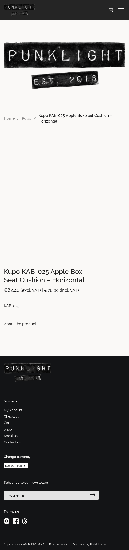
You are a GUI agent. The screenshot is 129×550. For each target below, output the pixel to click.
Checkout (11, 416)
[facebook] (16, 521)
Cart (7, 423)
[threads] (24, 521)
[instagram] (6, 521)
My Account (13, 410)
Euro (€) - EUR (13, 465)
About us (11, 436)
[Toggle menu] (121, 10)
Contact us (12, 442)
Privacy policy (58, 544)
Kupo (26, 118)
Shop (8, 429)
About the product (64, 324)
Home (9, 118)
